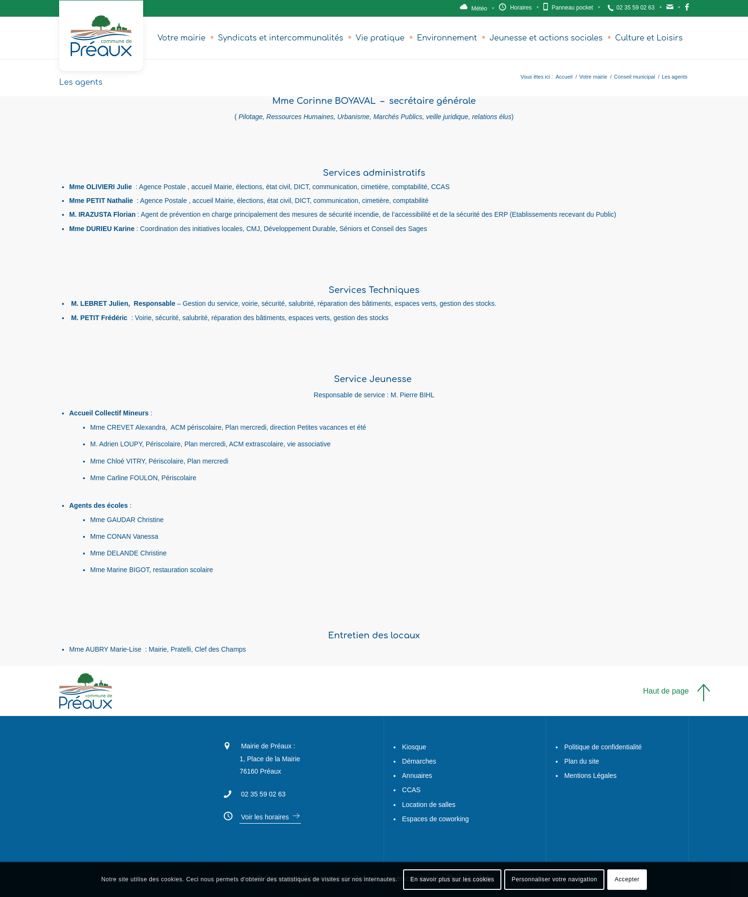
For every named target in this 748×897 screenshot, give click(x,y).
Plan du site (581, 761)
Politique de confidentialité (603, 747)
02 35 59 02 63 (635, 7)
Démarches (419, 761)
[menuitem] (181, 38)
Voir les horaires (265, 817)
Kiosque (414, 747)
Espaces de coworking (435, 819)
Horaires (520, 7)
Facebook (687, 9)
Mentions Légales (590, 775)
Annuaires (417, 775)
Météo (479, 8)
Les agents (81, 82)
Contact (669, 9)
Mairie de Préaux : (268, 746)
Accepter (626, 879)
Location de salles (429, 804)
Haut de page (666, 691)
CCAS (411, 790)
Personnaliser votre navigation (554, 879)
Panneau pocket (572, 7)
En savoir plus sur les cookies (452, 879)
